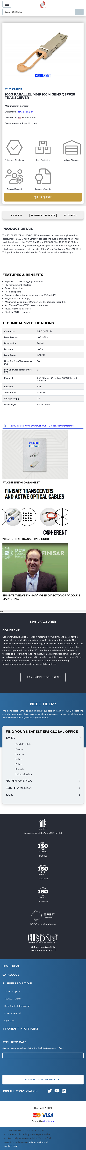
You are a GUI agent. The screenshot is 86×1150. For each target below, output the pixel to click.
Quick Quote (43, 197)
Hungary (19, 754)
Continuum (49, 1121)
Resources (70, 215)
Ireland (18, 759)
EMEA (10, 738)
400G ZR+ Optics (13, 999)
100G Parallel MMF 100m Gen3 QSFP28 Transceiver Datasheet (42, 425)
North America (19, 781)
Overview (16, 215)
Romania (19, 769)
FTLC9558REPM (24, 111)
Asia (9, 795)
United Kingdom (23, 774)
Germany (20, 749)
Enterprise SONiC (13, 1013)
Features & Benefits (43, 215)
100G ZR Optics (12, 991)
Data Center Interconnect (17, 1006)
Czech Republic (23, 744)
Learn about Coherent (43, 677)
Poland (18, 764)
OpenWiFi (9, 1021)
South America (18, 788)
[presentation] (27, 1066)
